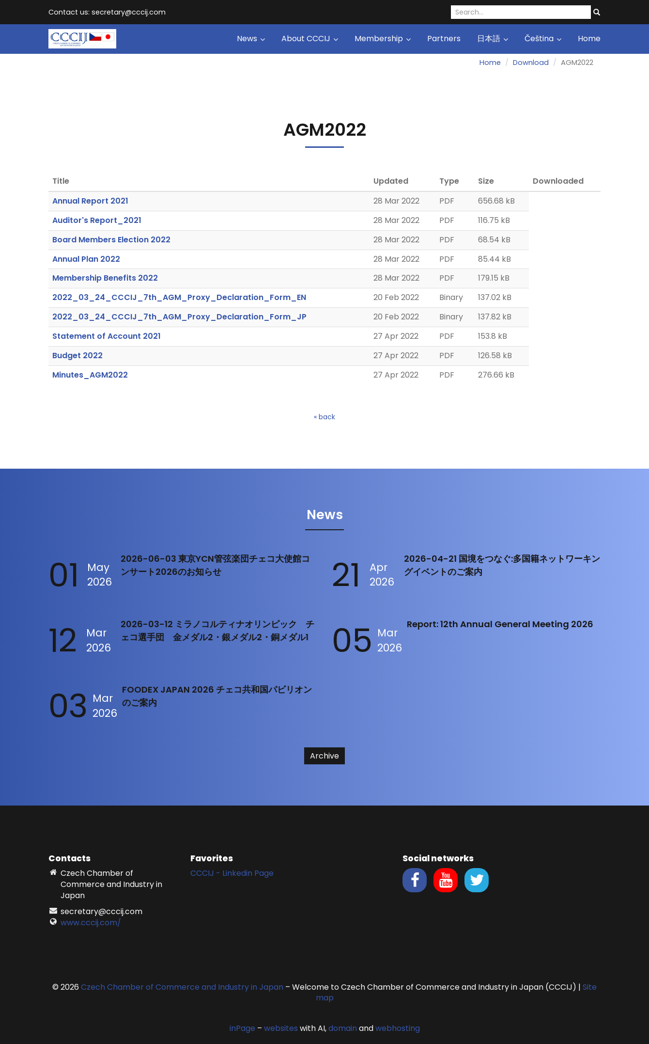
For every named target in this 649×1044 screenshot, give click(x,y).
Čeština (543, 38)
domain (342, 1028)
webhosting (397, 1028)
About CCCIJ (309, 38)
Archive (324, 755)
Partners (444, 38)
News (251, 38)
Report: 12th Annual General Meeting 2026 (500, 624)
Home (589, 38)
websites (281, 1028)
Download (531, 62)
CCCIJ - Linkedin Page (232, 873)
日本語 (492, 38)
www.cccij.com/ (91, 922)
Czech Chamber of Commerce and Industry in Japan (182, 987)
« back (324, 417)
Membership (383, 38)
